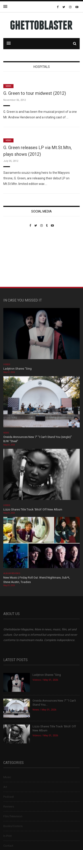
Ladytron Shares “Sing (17, 368)
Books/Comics (13, 826)
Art (5, 787)
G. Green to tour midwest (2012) (34, 93)
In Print (7, 836)
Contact (8, 845)
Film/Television (12, 816)
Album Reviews (11, 573)
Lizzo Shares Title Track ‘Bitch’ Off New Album (32, 509)
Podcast (8, 796)
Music (7, 777)
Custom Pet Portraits (16, 257)
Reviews (8, 806)
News (8, 86)
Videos (6, 364)
